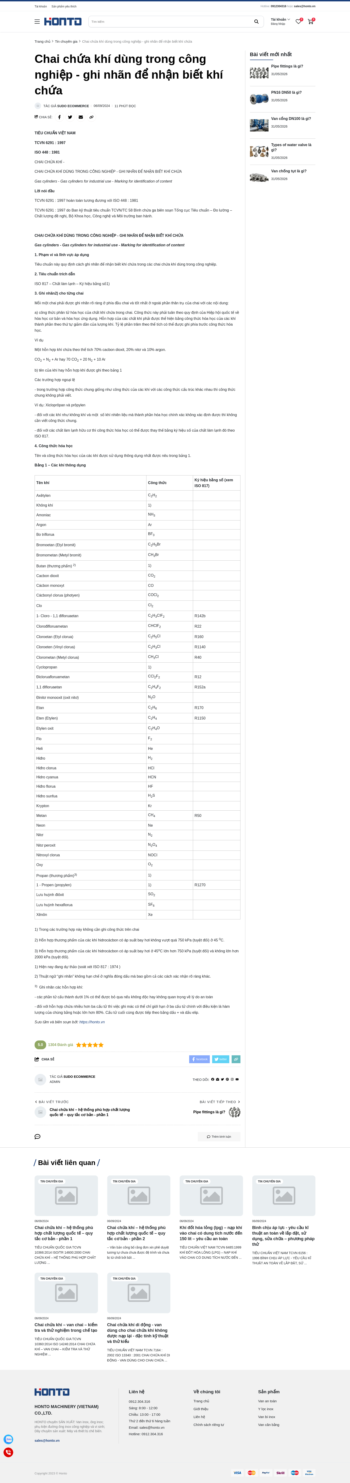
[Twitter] (222, 1080)
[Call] (8, 1452)
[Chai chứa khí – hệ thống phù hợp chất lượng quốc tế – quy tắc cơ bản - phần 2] (139, 1195)
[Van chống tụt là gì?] (259, 178)
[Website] (217, 1080)
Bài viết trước (52, 1102)
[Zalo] (8, 1439)
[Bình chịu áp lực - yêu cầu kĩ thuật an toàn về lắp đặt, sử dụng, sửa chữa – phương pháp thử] (284, 1195)
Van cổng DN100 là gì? (291, 119)
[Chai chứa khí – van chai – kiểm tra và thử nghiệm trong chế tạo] (66, 1293)
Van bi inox (266, 1417)
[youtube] (237, 1080)
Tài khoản (41, 6)
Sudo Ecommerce (73, 106)
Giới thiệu (201, 1409)
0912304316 (278, 6)
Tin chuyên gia (51, 1181)
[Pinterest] (227, 1080)
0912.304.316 (139, 1401)
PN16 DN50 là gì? (286, 92)
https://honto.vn (92, 1022)
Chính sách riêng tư (209, 1425)
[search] (176, 21)
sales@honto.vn (304, 6)
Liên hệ (199, 1417)
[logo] (62, 22)
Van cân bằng (268, 1425)
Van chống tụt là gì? (289, 171)
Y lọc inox (265, 1409)
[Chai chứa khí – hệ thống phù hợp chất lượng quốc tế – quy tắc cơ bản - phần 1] (66, 1195)
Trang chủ (201, 1401)
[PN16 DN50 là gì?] (259, 99)
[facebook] (212, 1080)
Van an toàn (267, 1401)
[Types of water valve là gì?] (259, 151)
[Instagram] (232, 1080)
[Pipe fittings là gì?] (259, 73)
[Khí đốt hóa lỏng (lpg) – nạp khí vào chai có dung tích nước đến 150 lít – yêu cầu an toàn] (211, 1195)
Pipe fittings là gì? (287, 66)
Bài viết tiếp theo (220, 1102)
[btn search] (256, 21)
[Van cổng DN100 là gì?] (259, 125)
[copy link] (91, 117)
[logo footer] (72, 1392)
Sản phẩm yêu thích (64, 6)
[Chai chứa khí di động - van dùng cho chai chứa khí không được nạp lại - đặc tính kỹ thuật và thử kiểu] (139, 1293)
